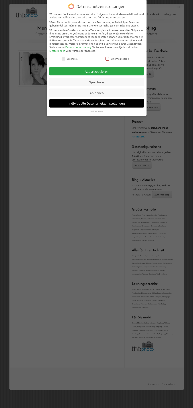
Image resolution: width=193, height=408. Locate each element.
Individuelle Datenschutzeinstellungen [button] (96, 100)
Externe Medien (117, 55)
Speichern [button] (96, 79)
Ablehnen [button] (97, 90)
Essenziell (70, 55)
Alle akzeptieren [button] (97, 68)
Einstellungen (57, 47)
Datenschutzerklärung (78, 44)
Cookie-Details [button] (96, 108)
